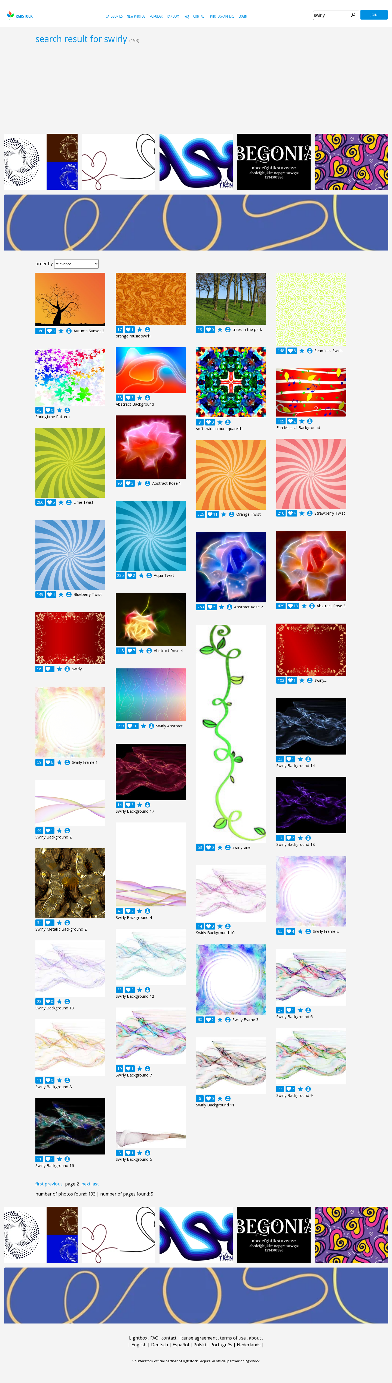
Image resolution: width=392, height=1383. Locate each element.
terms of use (233, 1338)
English (138, 1345)
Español (181, 1345)
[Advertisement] (196, 89)
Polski (200, 1345)
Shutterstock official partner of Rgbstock (165, 1361)
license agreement (198, 1338)
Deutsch (159, 1345)
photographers (222, 16)
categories (114, 16)
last (95, 1184)
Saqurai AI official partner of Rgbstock (229, 1361)
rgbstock (19, 15)
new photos (136, 16)
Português (221, 1345)
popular (156, 16)
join (374, 14)
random (173, 16)
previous (54, 1184)
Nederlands (249, 1345)
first (39, 1184)
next (85, 1184)
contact (199, 16)
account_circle (69, 331)
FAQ (186, 16)
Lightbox (138, 1338)
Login (243, 16)
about (255, 1338)
